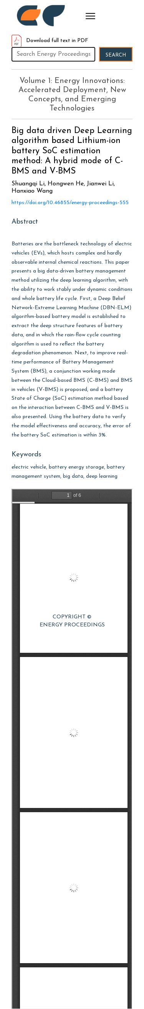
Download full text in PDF (50, 41)
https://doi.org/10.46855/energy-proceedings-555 (70, 203)
